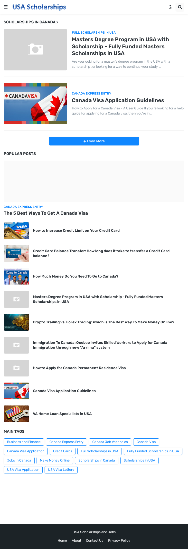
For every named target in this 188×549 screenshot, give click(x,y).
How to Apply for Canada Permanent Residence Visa (79, 368)
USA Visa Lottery (61, 470)
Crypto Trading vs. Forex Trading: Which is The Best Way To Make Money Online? (103, 322)
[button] (5, 7)
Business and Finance (24, 442)
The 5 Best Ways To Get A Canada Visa (46, 213)
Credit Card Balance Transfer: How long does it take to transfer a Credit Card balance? (101, 253)
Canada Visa (146, 442)
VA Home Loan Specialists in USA (62, 414)
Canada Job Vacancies (110, 442)
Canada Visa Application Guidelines (118, 100)
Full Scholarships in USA (99, 451)
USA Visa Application (23, 470)
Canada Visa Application (25, 451)
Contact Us (94, 541)
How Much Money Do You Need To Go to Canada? (75, 276)
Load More (95, 141)
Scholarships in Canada (96, 460)
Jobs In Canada (19, 460)
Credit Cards (62, 451)
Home (62, 541)
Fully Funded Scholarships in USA (153, 451)
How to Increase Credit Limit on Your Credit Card (76, 230)
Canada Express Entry (66, 442)
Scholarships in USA (139, 460)
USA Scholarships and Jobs (94, 532)
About (76, 541)
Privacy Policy (119, 541)
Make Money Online (55, 460)
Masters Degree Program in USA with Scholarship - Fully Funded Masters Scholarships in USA (120, 46)
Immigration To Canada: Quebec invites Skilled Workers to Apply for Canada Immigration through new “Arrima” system (100, 345)
